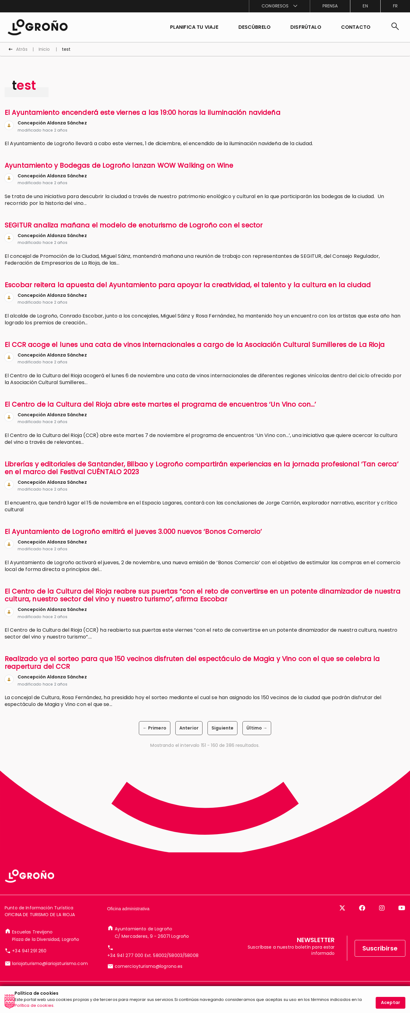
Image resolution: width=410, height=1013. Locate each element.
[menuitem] (279, 6)
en (365, 6)
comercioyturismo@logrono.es (149, 966)
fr (395, 6)
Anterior (189, 728)
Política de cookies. (35, 1009)
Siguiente (222, 728)
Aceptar (390, 1006)
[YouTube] (401, 908)
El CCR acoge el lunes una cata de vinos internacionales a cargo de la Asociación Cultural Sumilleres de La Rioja (195, 344)
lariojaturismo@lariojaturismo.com (50, 963)
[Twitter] (342, 908)
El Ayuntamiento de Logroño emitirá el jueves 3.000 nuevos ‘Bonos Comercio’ (133, 531)
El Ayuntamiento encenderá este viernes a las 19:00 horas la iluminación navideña (142, 112)
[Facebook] (362, 908)
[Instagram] (382, 908)
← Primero (154, 728)
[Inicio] (37, 26)
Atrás (22, 49)
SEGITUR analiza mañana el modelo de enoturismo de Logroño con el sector (134, 225)
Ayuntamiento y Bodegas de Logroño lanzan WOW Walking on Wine (119, 165)
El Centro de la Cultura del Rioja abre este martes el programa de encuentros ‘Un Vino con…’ (160, 404)
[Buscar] (395, 27)
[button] (254, 27)
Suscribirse (380, 948)
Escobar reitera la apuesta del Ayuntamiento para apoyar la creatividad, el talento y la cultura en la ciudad (188, 284)
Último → (256, 728)
